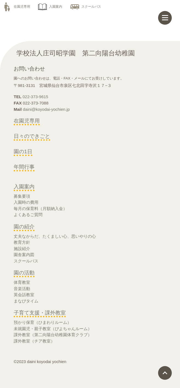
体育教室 (22, 282)
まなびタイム (26, 301)
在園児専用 (16, 7)
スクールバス (85, 7)
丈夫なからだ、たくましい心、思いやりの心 (55, 236)
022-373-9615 (35, 96)
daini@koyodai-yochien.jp (46, 109)
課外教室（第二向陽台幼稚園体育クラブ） (53, 334)
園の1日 (23, 151)
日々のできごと (32, 136)
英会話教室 (24, 294)
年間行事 (24, 167)
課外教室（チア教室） (34, 341)
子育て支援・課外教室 (40, 313)
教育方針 (22, 242)
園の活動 (24, 273)
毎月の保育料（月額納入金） (40, 208)
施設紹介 (22, 248)
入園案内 (50, 7)
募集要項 (22, 196)
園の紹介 (24, 227)
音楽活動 (22, 288)
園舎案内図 (24, 254)
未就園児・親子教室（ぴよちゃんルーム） (53, 328)
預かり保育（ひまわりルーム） (42, 322)
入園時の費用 (26, 202)
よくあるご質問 (28, 214)
